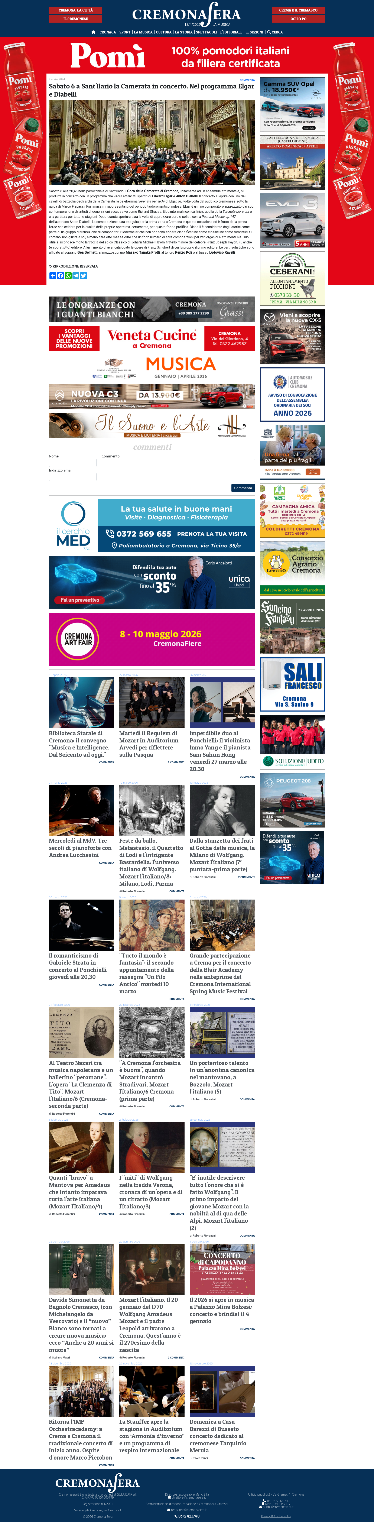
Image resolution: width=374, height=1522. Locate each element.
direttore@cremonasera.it (187, 1497)
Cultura (164, 32)
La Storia (184, 32)
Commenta (243, 488)
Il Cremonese (76, 19)
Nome (73, 460)
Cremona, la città (76, 10)
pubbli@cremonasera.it (276, 1507)
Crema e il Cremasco (298, 10)
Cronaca (108, 32)
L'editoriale (231, 32)
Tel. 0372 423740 (276, 1501)
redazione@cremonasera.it (186, 1510)
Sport (125, 32)
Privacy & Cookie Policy (276, 1516)
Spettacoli (206, 32)
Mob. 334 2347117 (276, 1504)
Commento (178, 468)
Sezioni (255, 32)
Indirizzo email (73, 474)
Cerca (275, 32)
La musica (143, 32)
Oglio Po (298, 19)
